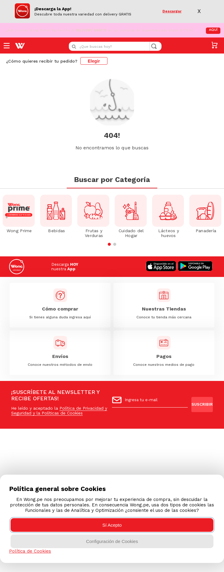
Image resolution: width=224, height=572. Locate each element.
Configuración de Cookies (112, 541)
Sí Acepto (112, 525)
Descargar (171, 11)
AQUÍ (213, 29)
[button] (109, 229)
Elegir (94, 60)
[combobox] (115, 45)
